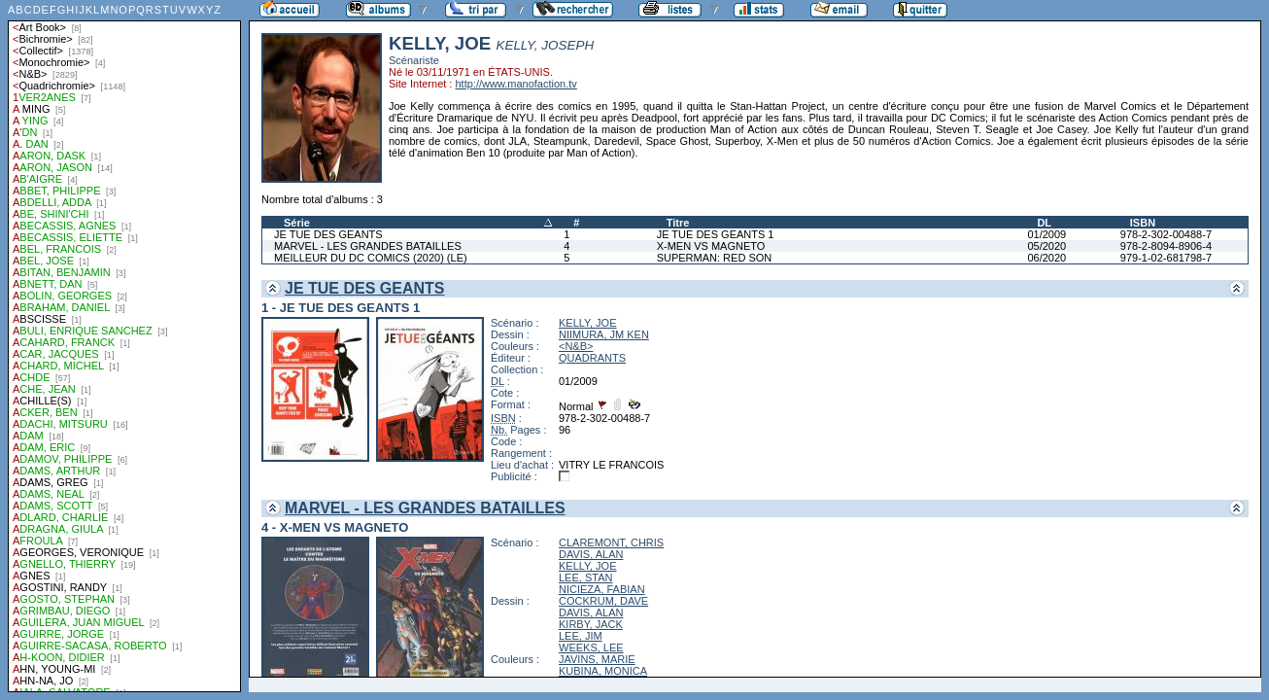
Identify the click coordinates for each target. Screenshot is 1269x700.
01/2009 (1046, 234)
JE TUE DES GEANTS (328, 234)
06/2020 (1046, 257)
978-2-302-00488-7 (1166, 234)
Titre (678, 222)
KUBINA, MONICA (603, 671)
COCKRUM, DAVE (603, 601)
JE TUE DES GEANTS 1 (715, 234)
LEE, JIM (580, 636)
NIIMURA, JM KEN (604, 334)
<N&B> (576, 346)
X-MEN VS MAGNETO (711, 246)
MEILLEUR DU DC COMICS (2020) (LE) (370, 257)
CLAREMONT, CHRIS (611, 542)
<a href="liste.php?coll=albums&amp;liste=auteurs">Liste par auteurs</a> (124, 346)
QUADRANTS (592, 358)
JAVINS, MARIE (597, 659)
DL (1044, 222)
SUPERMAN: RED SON (714, 257)
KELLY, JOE (588, 323)
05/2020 (1046, 246)
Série (297, 222)
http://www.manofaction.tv (515, 83)
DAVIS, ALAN (591, 554)
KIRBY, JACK (591, 624)
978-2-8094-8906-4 (1166, 246)
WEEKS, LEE (591, 647)
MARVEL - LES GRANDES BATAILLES (368, 246)
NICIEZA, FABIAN (602, 589)
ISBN (1142, 222)
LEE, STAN (585, 577)
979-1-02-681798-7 (1166, 257)
